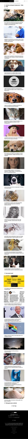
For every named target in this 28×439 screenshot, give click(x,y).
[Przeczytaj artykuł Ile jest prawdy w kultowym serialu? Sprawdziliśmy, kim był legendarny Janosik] (14, 263)
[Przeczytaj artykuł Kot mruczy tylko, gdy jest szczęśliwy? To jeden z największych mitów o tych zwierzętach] (14, 116)
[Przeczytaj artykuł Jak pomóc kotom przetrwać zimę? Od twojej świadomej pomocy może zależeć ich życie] (14, 230)
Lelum (11, 423)
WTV (22, 423)
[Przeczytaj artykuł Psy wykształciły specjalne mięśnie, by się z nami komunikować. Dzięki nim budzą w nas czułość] (14, 148)
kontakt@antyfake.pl (16, 417)
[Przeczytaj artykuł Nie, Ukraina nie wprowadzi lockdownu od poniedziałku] (14, 282)
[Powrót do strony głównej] (14, 412)
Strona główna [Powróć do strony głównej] (14, 428)
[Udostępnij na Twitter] (14, 406)
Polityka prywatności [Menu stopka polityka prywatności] (14, 432)
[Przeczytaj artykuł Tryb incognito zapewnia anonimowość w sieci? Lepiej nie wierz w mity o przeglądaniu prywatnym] (14, 83)
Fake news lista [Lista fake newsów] (14, 429)
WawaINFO (16, 423)
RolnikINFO (20, 423)
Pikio (9, 423)
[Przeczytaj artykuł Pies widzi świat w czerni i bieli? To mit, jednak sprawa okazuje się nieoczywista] (14, 67)
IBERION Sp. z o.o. (15, 414)
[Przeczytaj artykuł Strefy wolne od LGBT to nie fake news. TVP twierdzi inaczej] (14, 330)
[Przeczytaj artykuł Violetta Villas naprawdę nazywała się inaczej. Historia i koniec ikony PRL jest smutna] (14, 214)
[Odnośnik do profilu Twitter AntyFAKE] (15, 420)
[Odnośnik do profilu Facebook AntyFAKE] (13, 420)
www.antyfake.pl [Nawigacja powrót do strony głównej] (6, 3)
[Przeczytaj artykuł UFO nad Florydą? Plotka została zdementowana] (14, 345)
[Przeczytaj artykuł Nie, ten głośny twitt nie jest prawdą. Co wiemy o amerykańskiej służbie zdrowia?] (14, 298)
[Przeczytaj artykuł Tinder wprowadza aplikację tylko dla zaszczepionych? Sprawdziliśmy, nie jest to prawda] (14, 361)
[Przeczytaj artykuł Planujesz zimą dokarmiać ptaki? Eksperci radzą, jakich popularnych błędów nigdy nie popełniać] (14, 247)
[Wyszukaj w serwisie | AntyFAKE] (1, 1)
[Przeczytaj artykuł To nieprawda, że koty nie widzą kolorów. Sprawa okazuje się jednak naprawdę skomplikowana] (14, 197)
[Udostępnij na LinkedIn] (16, 406)
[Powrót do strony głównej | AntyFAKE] (14, 1)
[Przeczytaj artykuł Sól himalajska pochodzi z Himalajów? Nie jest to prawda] (14, 394)
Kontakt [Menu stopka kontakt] (14, 433)
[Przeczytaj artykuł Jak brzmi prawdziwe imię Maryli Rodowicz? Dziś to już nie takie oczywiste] (14, 132)
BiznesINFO (13, 423)
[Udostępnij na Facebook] (12, 406)
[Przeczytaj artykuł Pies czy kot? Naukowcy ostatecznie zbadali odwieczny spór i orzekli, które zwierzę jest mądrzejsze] (14, 51)
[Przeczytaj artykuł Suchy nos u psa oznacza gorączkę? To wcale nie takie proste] (14, 181)
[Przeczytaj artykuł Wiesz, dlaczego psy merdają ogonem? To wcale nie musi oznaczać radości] (14, 99)
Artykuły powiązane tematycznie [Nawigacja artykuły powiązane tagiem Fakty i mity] (13, 3)
